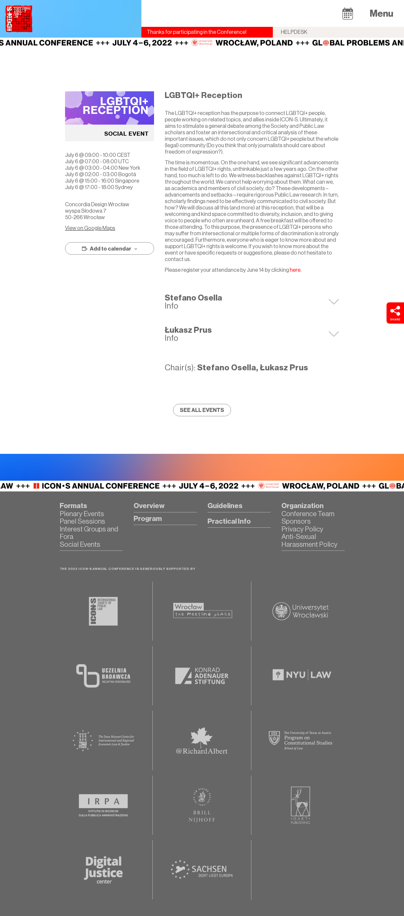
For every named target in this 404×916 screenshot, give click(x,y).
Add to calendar (110, 248)
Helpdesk (294, 32)
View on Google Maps (90, 228)
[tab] (252, 301)
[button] (347, 13)
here (295, 270)
